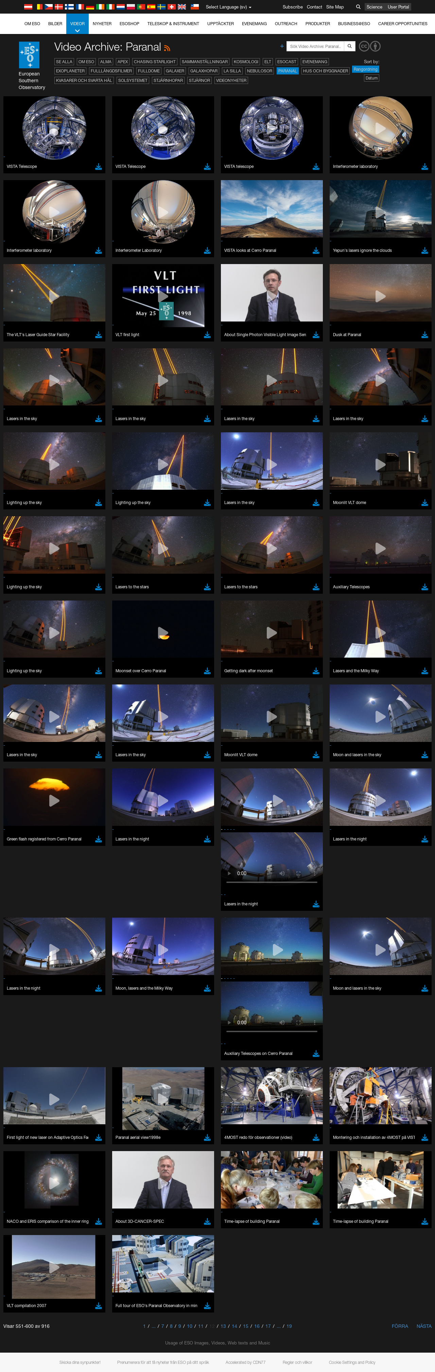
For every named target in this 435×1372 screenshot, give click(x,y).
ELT (267, 61)
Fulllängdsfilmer (111, 70)
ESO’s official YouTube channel (159, 736)
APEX (123, 61)
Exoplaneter (70, 70)
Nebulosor (259, 70)
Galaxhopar (204, 70)
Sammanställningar (205, 61)
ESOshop (129, 23)
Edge (25, 860)
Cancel (55, 973)
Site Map (335, 7)
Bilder (55, 23)
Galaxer (175, 70)
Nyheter (102, 23)
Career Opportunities (403, 23)
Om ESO (32, 23)
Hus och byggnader (325, 70)
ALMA (105, 61)
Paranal (287, 70)
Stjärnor (199, 80)
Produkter (318, 23)
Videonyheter (231, 80)
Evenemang (254, 23)
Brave (26, 848)
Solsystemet (132, 80)
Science (374, 7)
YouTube (15, 736)
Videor (77, 27)
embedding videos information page (390, 742)
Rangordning (366, 69)
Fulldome (149, 70)
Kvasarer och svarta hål (84, 80)
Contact (314, 7)
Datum (372, 78)
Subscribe (293, 7)
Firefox (26, 867)
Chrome (28, 854)
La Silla (232, 70)
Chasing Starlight (155, 61)
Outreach (286, 23)
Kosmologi (246, 61)
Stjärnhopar (168, 80)
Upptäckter (220, 23)
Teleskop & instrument (173, 23)
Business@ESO (354, 23)
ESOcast (286, 61)
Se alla (64, 61)
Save (22, 973)
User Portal (398, 7)
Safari (25, 873)
